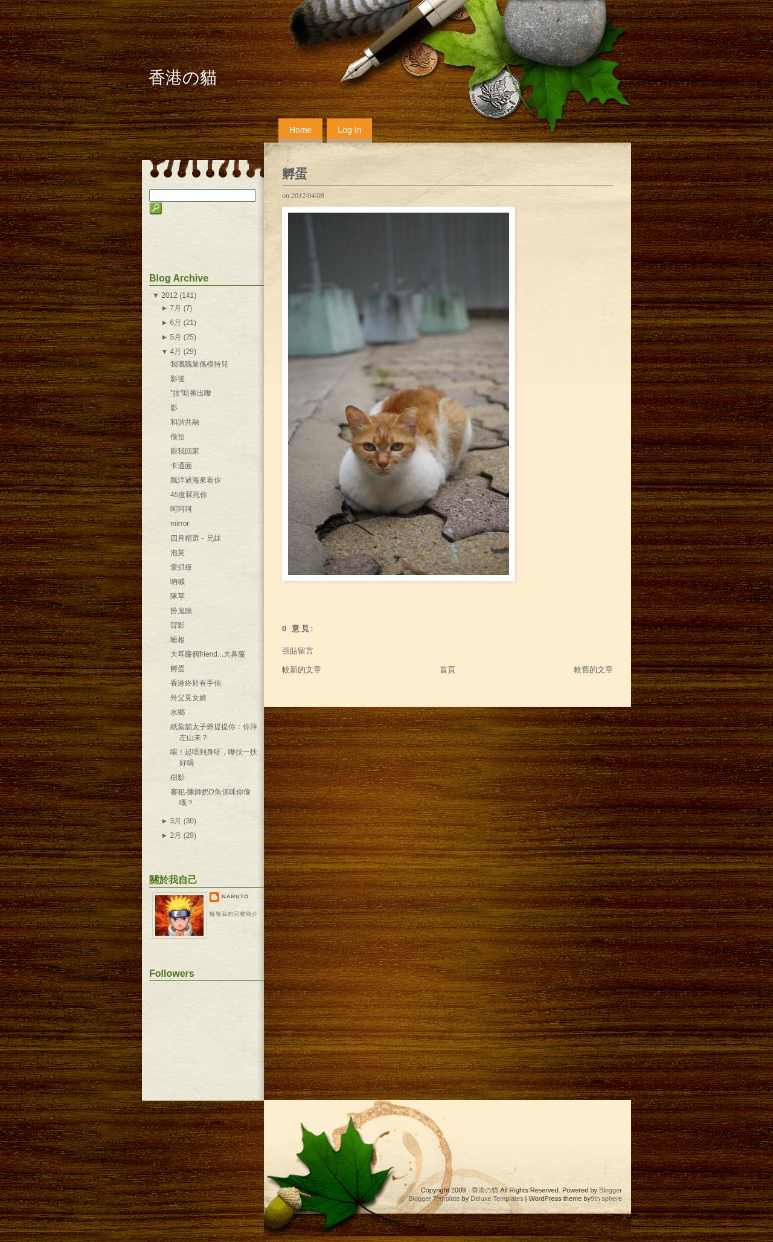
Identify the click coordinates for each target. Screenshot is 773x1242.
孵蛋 (294, 174)
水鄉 (177, 712)
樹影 (177, 777)
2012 (169, 295)
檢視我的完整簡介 (234, 914)
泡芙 (177, 553)
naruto (235, 896)
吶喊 (177, 582)
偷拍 (177, 437)
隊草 (177, 596)
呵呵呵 (181, 509)
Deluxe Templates (496, 1198)
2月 (176, 835)
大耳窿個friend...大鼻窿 (207, 654)
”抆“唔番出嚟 (190, 393)
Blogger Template (434, 1198)
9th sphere (606, 1198)
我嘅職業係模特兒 (199, 364)
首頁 (447, 669)
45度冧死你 (188, 495)
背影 (177, 625)
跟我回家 (184, 451)
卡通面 (181, 466)
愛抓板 (181, 567)
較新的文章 (301, 669)
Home (300, 130)
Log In (349, 130)
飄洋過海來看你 (195, 480)
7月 (176, 308)
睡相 (177, 639)
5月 (176, 337)
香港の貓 (183, 77)
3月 (176, 821)
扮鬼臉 (181, 611)
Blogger (610, 1190)
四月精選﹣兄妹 (195, 538)
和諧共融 (184, 422)
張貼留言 (297, 650)
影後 (177, 379)
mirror (179, 524)
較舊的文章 (593, 669)
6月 (176, 322)
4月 (176, 351)
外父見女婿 (188, 697)
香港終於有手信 (195, 683)
